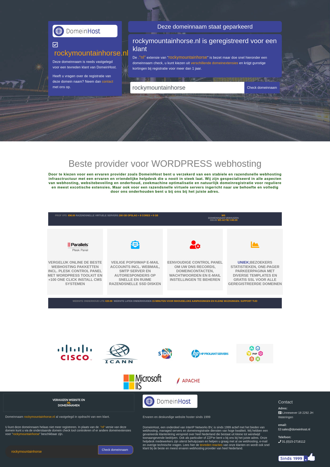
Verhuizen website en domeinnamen (69, 402)
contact (107, 81)
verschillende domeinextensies (214, 63)
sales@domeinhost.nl (296, 429)
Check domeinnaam (115, 449)
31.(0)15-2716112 (293, 441)
